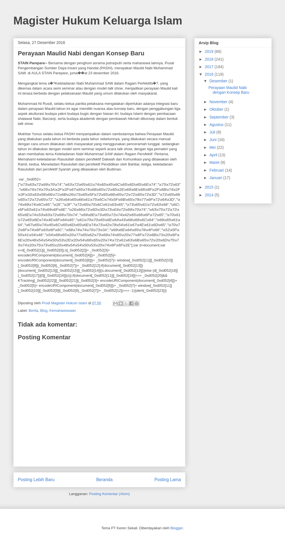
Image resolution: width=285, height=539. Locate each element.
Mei (213, 147)
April (213, 155)
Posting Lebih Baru (36, 479)
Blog (43, 310)
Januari (216, 177)
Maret (214, 162)
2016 (210, 74)
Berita (33, 310)
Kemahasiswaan (63, 310)
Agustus (216, 124)
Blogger (176, 528)
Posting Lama (167, 479)
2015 (210, 187)
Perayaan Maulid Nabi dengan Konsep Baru (228, 90)
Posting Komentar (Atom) (109, 494)
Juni (213, 139)
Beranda (104, 479)
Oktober (216, 109)
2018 (210, 59)
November (218, 102)
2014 (210, 195)
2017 (210, 67)
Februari (217, 170)
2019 (210, 51)
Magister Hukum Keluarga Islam (97, 20)
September (219, 117)
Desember (218, 81)
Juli (212, 132)
